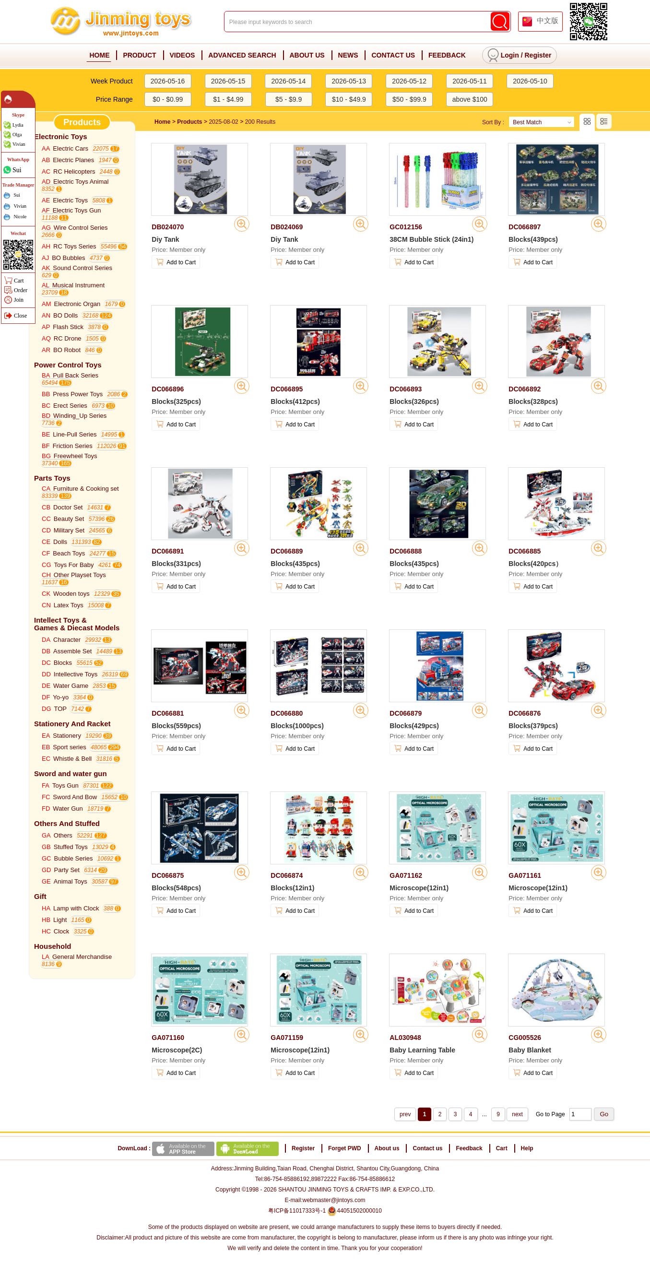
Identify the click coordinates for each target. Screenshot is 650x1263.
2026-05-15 (228, 81)
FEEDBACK (447, 55)
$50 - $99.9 (409, 99)
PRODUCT (139, 55)
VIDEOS (182, 55)
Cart (502, 1148)
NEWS (348, 55)
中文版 (547, 20)
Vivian (18, 144)
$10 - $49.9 (349, 99)
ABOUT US (307, 55)
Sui (17, 169)
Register (537, 55)
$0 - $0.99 (168, 99)
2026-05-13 (348, 81)
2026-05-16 (168, 81)
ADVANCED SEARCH (242, 55)
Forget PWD (344, 1148)
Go (604, 1114)
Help (527, 1148)
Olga (17, 134)
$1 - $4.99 (228, 99)
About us (387, 1148)
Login (510, 55)
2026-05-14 (289, 81)
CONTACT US (393, 55)
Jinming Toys (122, 22)
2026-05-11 (469, 81)
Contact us (427, 1148)
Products (189, 121)
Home (162, 121)
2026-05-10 (530, 81)
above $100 (469, 99)
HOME (99, 55)
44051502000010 (354, 1210)
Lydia (18, 125)
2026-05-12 (409, 81)
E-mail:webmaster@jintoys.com (324, 1200)
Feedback (469, 1148)
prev (405, 1114)
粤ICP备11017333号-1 (297, 1210)
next (517, 1114)
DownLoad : (199, 1148)
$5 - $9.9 (288, 99)
